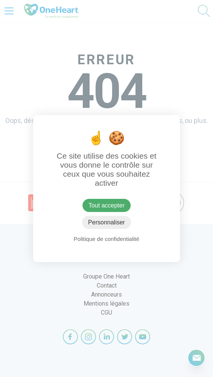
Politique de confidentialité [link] (106, 239)
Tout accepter (106, 205)
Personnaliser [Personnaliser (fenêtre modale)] (106, 222)
